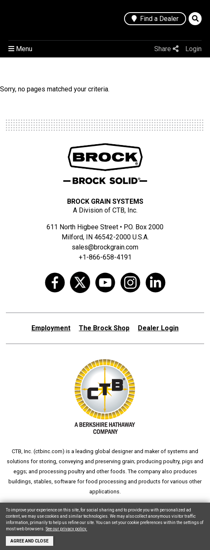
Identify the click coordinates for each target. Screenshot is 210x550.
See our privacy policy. (66, 529)
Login (193, 49)
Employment (50, 328)
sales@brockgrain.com (105, 247)
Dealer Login (158, 328)
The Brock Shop (104, 328)
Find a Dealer (155, 19)
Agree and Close (29, 541)
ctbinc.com (48, 451)
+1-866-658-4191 (105, 257)
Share (166, 49)
